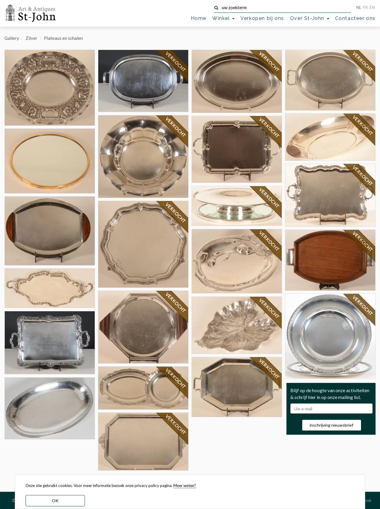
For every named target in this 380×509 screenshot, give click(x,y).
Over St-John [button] (309, 18)
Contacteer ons (355, 18)
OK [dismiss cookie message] (55, 500)
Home (198, 18)
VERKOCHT (175, 62)
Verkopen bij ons (262, 18)
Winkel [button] (223, 18)
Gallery (11, 38)
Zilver (31, 38)
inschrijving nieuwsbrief (331, 425)
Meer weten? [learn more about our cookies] (184, 485)
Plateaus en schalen (63, 38)
